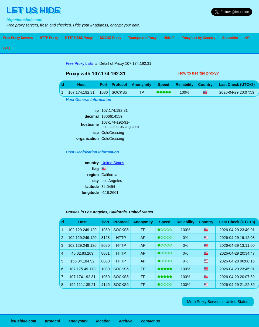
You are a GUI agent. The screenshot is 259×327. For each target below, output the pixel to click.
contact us (150, 321)
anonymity (78, 321)
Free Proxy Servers (18, 38)
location (103, 321)
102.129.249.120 (82, 230)
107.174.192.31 (82, 277)
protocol (52, 321)
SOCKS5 (119, 92)
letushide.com (23, 321)
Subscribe (230, 38)
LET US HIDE (33, 10)
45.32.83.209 (82, 253)
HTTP (121, 237)
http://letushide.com (24, 20)
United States (112, 163)
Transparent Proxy (142, 38)
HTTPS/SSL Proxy (79, 38)
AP (143, 237)
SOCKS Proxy (110, 38)
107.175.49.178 (82, 269)
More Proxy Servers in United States (217, 301)
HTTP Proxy (49, 38)
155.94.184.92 (82, 261)
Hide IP (169, 38)
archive (125, 321)
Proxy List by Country (198, 38)
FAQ (6, 48)
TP (141, 92)
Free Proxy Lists (79, 63)
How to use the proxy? (198, 73)
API (247, 38)
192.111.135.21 (82, 284)
